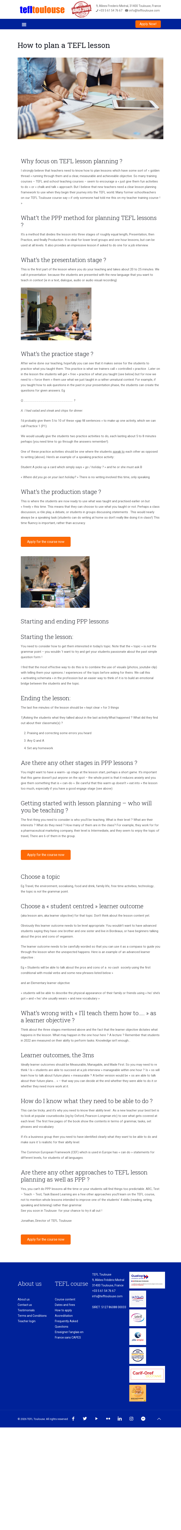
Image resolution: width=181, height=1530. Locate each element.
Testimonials (26, 1310)
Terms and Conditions (32, 1315)
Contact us (25, 1304)
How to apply (63, 1310)
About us (24, 1299)
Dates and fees (65, 1304)
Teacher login (27, 1321)
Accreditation (64, 1315)
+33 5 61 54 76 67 (103, 1290)
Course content (65, 1299)
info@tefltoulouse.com (107, 1296)
